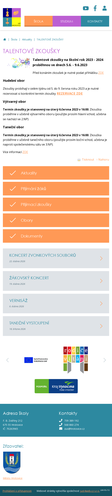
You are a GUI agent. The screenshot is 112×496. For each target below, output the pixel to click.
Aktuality (27, 39)
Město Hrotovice (12, 478)
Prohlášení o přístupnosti (17, 491)
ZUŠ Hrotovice (5, 40)
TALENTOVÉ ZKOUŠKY (50, 39)
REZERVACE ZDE (70, 93)
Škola (14, 39)
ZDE (101, 73)
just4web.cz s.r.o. (90, 491)
